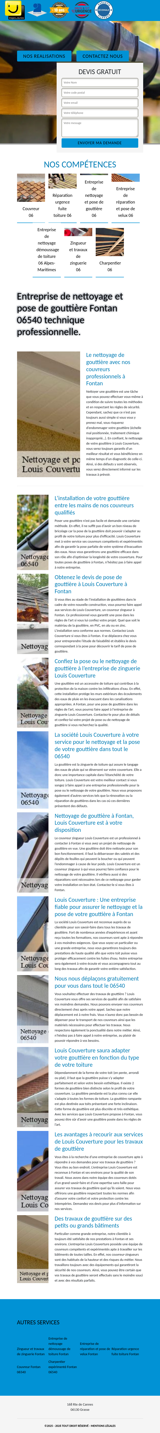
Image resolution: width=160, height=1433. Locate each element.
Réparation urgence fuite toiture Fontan (125, 1351)
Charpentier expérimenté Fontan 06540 (62, 1367)
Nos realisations (44, 56)
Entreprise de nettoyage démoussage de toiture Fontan (59, 1346)
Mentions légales (103, 1426)
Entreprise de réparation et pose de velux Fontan (95, 1349)
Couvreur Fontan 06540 (29, 1369)
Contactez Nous (103, 56)
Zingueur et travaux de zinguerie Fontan (31, 1351)
